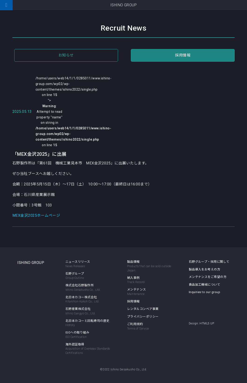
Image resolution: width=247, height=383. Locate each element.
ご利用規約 (151, 326)
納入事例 (151, 280)
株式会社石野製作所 (89, 288)
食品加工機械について (204, 284)
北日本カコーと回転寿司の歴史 (89, 323)
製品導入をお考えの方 (204, 269)
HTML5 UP (207, 323)
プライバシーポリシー (143, 316)
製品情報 (133, 261)
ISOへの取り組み (89, 335)
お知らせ (66, 55)
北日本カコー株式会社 (89, 299)
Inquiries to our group (204, 292)
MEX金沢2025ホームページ (36, 215)
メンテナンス (151, 292)
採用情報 (182, 55)
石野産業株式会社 (89, 311)
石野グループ (89, 276)
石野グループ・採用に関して (209, 261)
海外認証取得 (89, 349)
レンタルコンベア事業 (143, 309)
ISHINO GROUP (30, 262)
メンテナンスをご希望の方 (208, 277)
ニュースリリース (89, 264)
